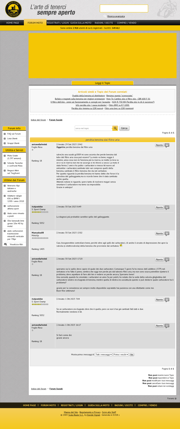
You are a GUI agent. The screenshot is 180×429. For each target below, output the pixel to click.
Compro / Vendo (126, 22)
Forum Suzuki (55, 119)
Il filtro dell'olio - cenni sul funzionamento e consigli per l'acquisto (80, 102)
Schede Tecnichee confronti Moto (15, 164)
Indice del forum (38, 119)
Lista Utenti (12, 138)
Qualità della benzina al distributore (88, 95)
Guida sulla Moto (80, 22)
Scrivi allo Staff (109, 412)
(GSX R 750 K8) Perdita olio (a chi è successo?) (133, 102)
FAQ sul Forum (14, 133)
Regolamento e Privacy (90, 412)
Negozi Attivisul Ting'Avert (13, 172)
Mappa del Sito (71, 412)
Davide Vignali (93, 415)
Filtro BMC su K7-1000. (119, 105)
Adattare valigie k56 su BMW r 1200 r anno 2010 (15, 198)
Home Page (12, 22)
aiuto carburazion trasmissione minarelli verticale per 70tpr (15, 234)
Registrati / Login (58, 22)
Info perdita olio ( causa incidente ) (91, 105)
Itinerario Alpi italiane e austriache (13, 188)
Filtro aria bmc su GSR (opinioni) (119, 108)
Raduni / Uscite (104, 22)
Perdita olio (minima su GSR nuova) (87, 108)
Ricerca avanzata (116, 16)
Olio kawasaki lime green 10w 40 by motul (15, 223)
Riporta (159, 145)
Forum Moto (35, 22)
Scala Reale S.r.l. (76, 415)
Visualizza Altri (16, 244)
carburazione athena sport (13, 207)
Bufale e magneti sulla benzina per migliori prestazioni (80, 98)
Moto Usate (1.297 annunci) (14, 157)
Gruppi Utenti (13, 143)
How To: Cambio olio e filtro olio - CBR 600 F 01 (128, 98)
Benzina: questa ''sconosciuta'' (119, 95)
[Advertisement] (102, 55)
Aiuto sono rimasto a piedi (15, 214)
